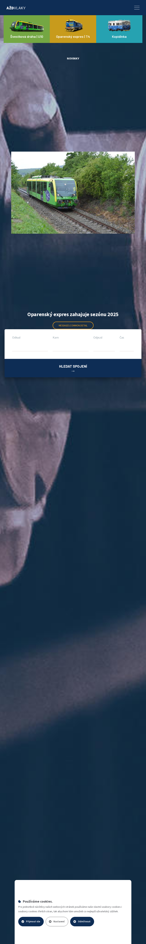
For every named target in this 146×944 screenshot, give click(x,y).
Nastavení (57, 921)
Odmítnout (81, 921)
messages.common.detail (73, 325)
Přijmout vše (30, 921)
